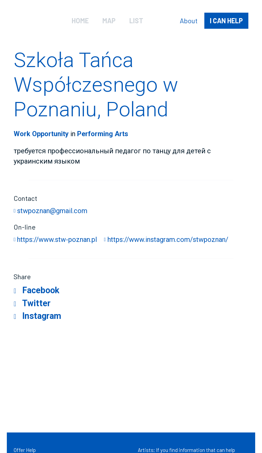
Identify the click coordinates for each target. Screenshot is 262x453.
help (226, 20)
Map (109, 20)
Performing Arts (102, 134)
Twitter (36, 303)
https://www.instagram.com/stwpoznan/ (167, 239)
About (189, 20)
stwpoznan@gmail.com (52, 211)
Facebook (40, 290)
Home (80, 20)
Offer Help (25, 450)
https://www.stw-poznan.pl (57, 239)
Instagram (41, 316)
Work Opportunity (41, 134)
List (136, 20)
